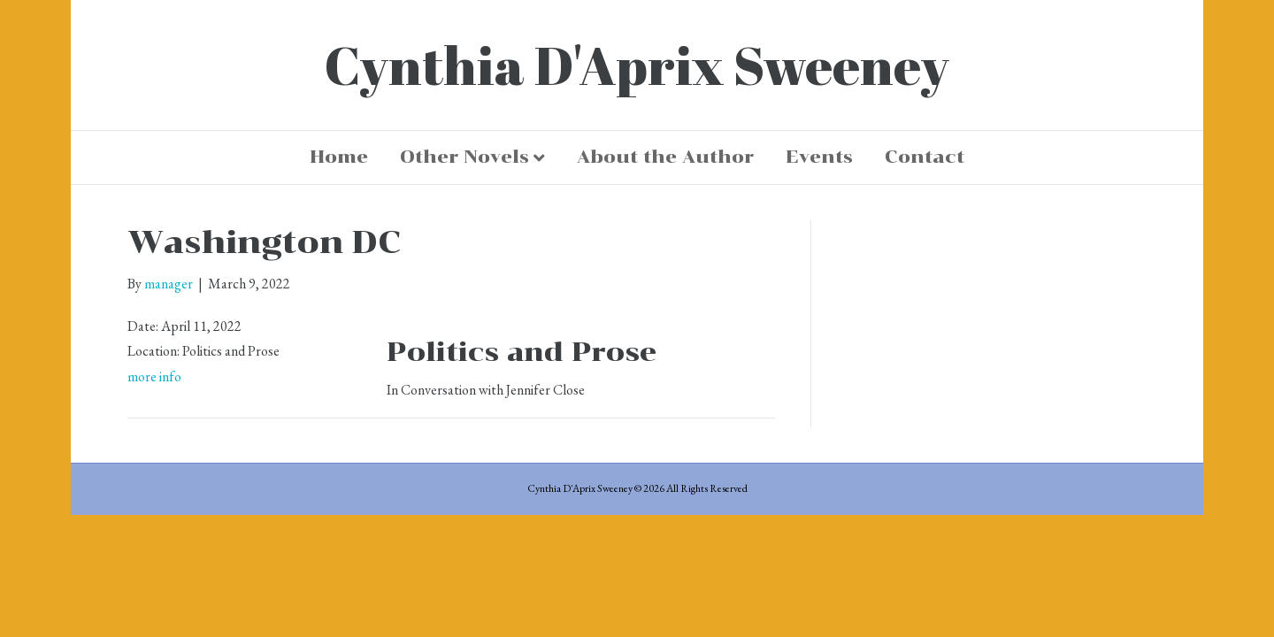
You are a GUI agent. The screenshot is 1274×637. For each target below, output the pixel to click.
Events (819, 156)
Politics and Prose (521, 351)
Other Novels (464, 156)
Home (339, 156)
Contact (924, 156)
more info (154, 376)
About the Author (665, 156)
